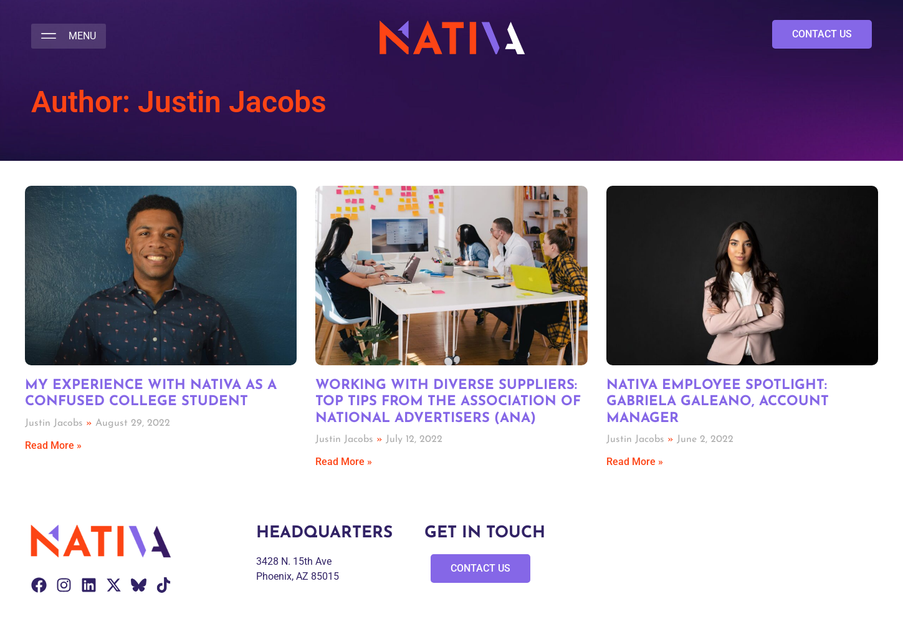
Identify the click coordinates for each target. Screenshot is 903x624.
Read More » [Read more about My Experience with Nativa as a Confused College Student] (53, 445)
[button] (68, 36)
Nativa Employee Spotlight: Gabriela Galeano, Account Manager (717, 402)
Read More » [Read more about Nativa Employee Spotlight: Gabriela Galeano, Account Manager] (634, 462)
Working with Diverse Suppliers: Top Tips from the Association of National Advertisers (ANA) (448, 402)
